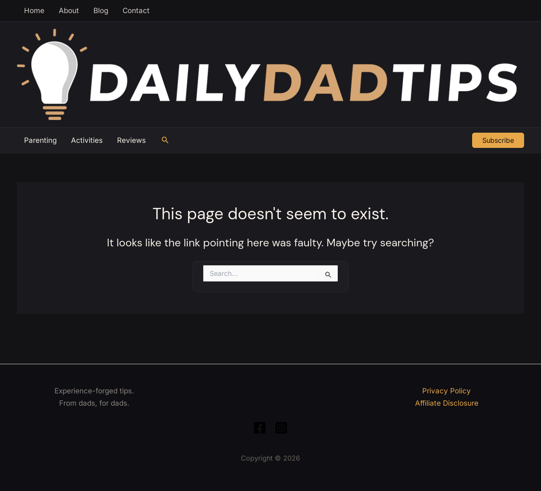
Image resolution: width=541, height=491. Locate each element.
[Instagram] (281, 427)
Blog (100, 10)
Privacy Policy (446, 391)
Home (34, 10)
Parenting (40, 140)
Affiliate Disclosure (446, 403)
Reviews (131, 140)
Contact (136, 10)
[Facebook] (259, 427)
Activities (87, 140)
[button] (165, 140)
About (69, 10)
